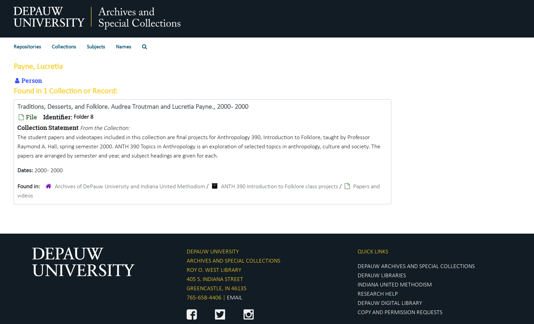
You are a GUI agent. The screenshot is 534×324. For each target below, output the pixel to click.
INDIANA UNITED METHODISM (395, 285)
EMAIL (234, 298)
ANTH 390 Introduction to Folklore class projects (279, 186)
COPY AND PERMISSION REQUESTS (400, 312)
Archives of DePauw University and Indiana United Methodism (130, 186)
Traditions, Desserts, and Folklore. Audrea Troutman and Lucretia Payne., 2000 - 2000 (132, 107)
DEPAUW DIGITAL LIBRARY (390, 303)
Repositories (27, 47)
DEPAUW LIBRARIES (382, 276)
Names (123, 47)
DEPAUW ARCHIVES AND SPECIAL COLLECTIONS (416, 266)
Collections (64, 47)
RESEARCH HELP (378, 294)
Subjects (96, 47)
